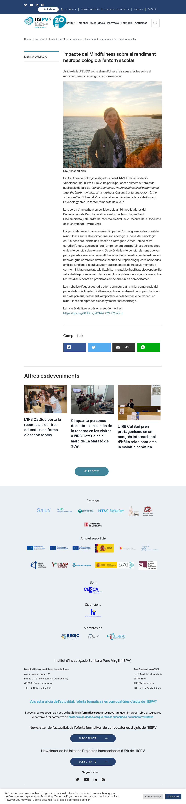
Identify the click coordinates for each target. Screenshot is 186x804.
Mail (123, 347)
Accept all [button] (173, 796)
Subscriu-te (87, 738)
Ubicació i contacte (117, 9)
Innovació (113, 23)
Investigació (97, 23)
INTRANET (70, 9)
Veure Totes (92, 473)
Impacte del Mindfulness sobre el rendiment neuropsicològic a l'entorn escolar (92, 39)
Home (27, 39)
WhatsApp (148, 348)
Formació (127, 23)
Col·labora (49, 9)
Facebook (73, 348)
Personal (82, 23)
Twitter (96, 349)
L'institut (69, 23)
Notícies (40, 39)
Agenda (138, 9)
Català (152, 9)
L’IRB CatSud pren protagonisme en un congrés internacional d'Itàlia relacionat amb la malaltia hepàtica (137, 436)
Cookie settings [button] (153, 796)
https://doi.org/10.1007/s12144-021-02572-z (93, 313)
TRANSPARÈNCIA (90, 9)
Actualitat (141, 23)
